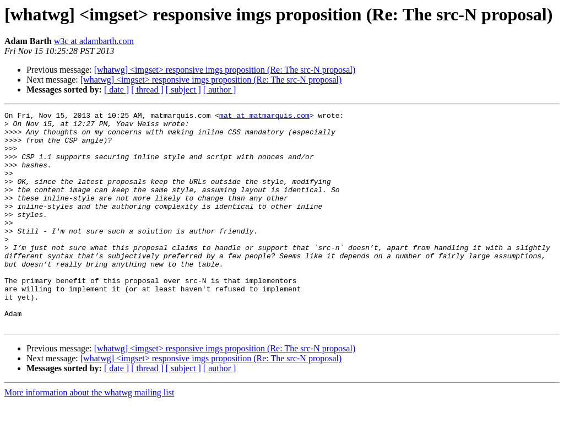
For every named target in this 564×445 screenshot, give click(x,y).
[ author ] (219, 89)
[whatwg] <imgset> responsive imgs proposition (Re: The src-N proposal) (225, 69)
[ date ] (116, 89)
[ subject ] (183, 89)
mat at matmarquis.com (264, 117)
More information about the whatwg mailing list (89, 435)
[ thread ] (147, 89)
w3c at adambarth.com (94, 41)
